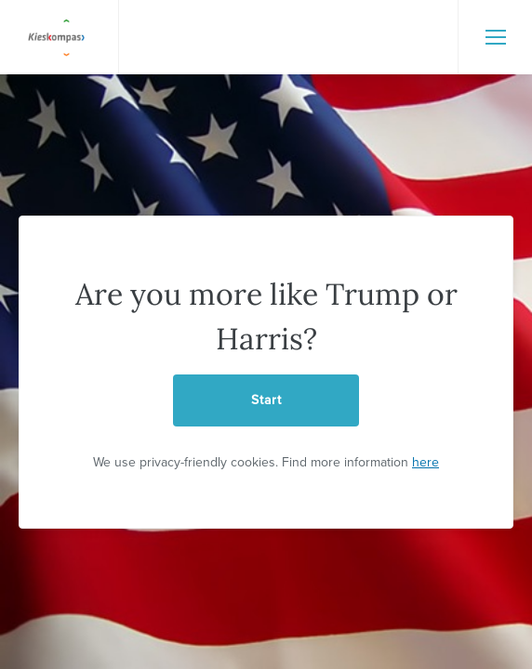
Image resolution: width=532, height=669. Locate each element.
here (425, 462)
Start (266, 400)
